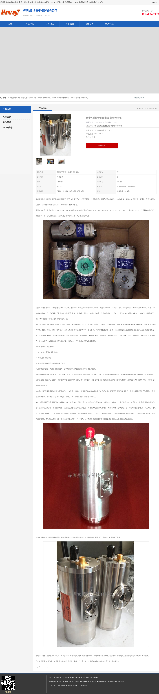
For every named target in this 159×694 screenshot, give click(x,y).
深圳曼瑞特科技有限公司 (105, 681)
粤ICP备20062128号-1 (88, 681)
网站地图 (84, 685)
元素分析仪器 (116, 126)
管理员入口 (76, 685)
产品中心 (30, 24)
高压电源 (7, 122)
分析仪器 (107, 126)
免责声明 (69, 685)
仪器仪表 (99, 126)
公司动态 (49, 24)
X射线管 (7, 117)
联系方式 (109, 24)
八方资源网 (61, 685)
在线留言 (89, 24)
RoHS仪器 (7, 127)
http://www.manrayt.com (44, 667)
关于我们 (69, 24)
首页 (10, 24)
